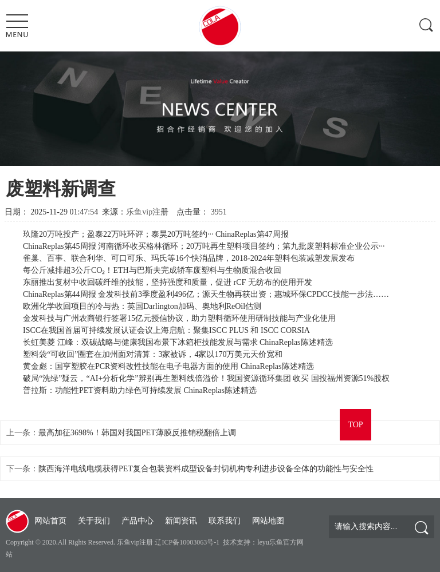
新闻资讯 (181, 521)
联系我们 (225, 521)
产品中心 (137, 521)
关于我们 (94, 521)
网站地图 (268, 521)
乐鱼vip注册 (147, 212)
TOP (355, 424)
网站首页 (50, 521)
